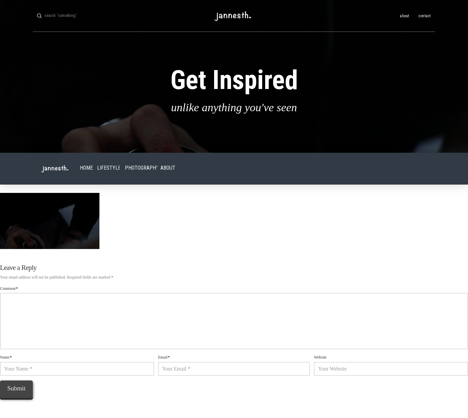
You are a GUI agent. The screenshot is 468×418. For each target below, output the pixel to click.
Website (320, 357)
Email (164, 357)
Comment (9, 288)
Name (6, 357)
